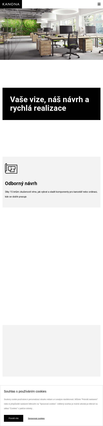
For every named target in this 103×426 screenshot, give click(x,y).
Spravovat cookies (36, 418)
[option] (51, 77)
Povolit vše (14, 418)
